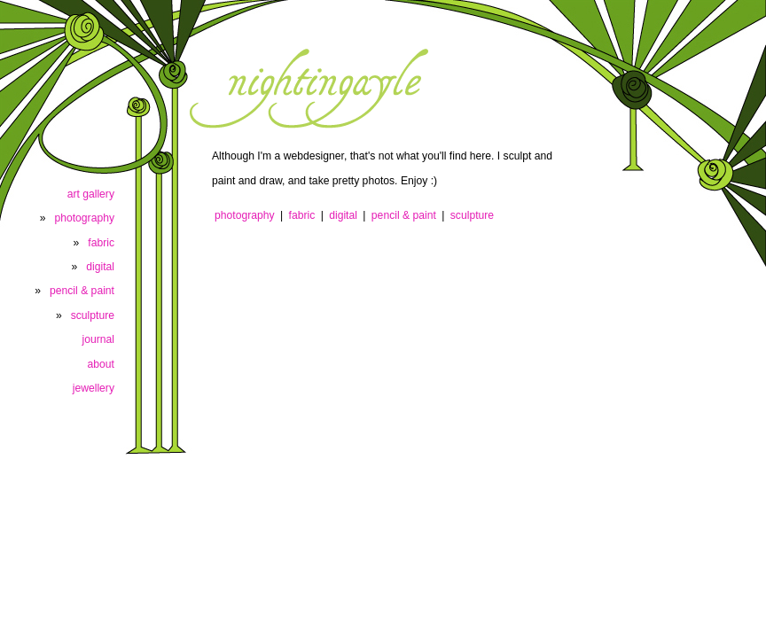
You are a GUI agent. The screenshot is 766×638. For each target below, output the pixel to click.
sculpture (472, 215)
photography (245, 215)
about (101, 364)
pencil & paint (403, 215)
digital (343, 215)
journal (98, 339)
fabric (302, 215)
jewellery (93, 388)
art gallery (90, 194)
